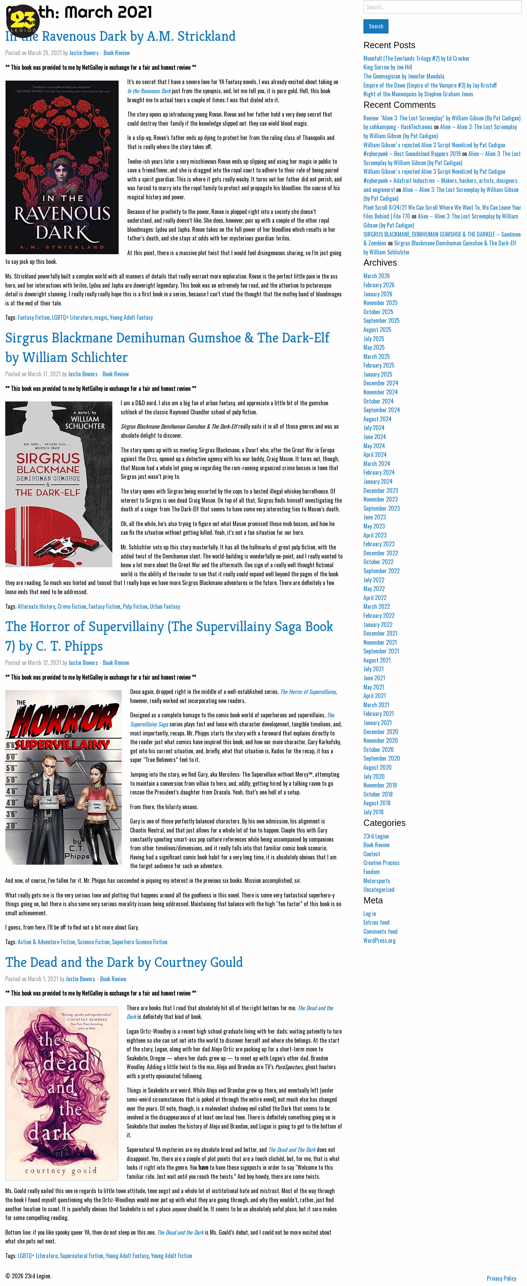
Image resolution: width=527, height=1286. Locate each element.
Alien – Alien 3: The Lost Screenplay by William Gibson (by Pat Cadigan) (442, 158)
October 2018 (378, 794)
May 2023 (374, 526)
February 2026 (378, 285)
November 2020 (380, 740)
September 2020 (381, 758)
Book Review (117, 53)
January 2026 (377, 294)
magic (100, 317)
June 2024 (374, 437)
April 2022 (374, 597)
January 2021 (377, 722)
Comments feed (380, 931)
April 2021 (374, 696)
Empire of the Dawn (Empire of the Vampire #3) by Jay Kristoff (430, 85)
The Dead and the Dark (180, 1232)
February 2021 (378, 713)
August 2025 (377, 329)
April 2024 (375, 454)
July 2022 (373, 580)
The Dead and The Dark (291, 1149)
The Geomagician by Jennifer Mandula (403, 76)
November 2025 (380, 302)
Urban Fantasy (165, 606)
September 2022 (381, 571)
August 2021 (377, 660)
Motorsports (376, 881)
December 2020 (380, 731)
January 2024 (378, 481)
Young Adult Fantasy (131, 317)
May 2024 (374, 446)
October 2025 (378, 312)
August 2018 (377, 803)
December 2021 (380, 633)
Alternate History (36, 606)
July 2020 (374, 776)
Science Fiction (93, 942)
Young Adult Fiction (171, 1255)
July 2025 (373, 338)
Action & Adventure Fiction (46, 942)
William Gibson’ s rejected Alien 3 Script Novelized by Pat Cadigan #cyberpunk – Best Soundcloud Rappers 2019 (434, 149)
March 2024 (376, 463)
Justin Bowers (84, 53)
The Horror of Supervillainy (308, 691)
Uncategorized (378, 889)
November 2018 (380, 785)
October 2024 (378, 401)
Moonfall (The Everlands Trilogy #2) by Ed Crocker (416, 58)
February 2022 (378, 615)
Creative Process (381, 862)
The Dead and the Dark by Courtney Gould (124, 962)
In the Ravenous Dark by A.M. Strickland (120, 36)
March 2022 (376, 606)
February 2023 (378, 544)
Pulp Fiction (135, 606)
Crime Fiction (72, 606)
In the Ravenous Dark (149, 91)
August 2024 (377, 419)
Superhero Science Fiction (139, 942)
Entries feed (376, 922)
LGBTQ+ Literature (72, 317)
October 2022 (378, 561)
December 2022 (380, 553)
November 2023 (380, 499)
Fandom (371, 871)
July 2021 (373, 669)
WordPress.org (379, 940)
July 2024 (374, 427)
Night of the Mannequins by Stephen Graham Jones (418, 94)
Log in (369, 913)
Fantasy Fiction (34, 317)
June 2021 (374, 678)
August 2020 (377, 767)
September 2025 (381, 320)
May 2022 (374, 588)
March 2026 (376, 276)
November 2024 (380, 392)
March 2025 (376, 356)
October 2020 (378, 749)
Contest (371, 854)
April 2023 (374, 535)
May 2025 (374, 347)
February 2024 (379, 472)
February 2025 (378, 365)
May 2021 (373, 687)
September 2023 (381, 508)
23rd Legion (376, 836)
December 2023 (380, 490)
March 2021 (376, 705)
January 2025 (377, 374)
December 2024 (380, 383)
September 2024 (381, 410)
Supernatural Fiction (81, 1255)
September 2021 (381, 651)
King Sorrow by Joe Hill (387, 67)
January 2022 (377, 624)
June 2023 (374, 517)
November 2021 (380, 642)
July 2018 (373, 812)
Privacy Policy (501, 1278)
